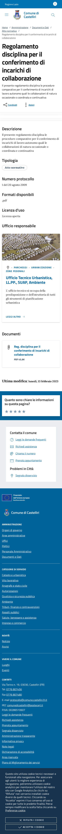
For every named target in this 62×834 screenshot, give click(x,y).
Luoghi (6, 665)
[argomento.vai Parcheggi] (21, 267)
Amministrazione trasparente (18, 736)
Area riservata (10, 757)
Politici (6, 546)
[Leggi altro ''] (15, 316)
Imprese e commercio (14, 623)
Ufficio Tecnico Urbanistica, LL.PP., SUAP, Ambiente (29, 280)
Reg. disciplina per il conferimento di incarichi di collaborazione (32, 350)
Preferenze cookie (15, 810)
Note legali (8, 747)
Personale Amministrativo (16, 551)
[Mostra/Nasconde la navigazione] (7, 15)
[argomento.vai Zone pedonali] (15, 271)
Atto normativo (9, 31)
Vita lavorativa (10, 580)
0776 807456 (14, 689)
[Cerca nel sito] (53, 15)
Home (5, 27)
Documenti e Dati (40, 27)
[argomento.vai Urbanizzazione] (42, 267)
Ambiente (7, 602)
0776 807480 (14, 695)
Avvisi (5, 647)
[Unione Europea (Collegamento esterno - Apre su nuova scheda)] (31, 498)
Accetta (31, 827)
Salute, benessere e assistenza (19, 618)
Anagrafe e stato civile (14, 586)
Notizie (6, 641)
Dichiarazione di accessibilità (18, 752)
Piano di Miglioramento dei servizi (21, 762)
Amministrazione (20, 27)
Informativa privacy (13, 741)
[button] (11, 4)
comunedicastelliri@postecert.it (25, 705)
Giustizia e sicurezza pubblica (18, 596)
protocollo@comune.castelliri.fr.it (28, 700)
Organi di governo (12, 530)
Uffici (5, 541)
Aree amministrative (13, 535)
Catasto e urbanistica (14, 575)
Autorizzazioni (10, 591)
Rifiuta (31, 820)
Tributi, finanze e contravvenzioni (21, 607)
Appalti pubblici (10, 612)
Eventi (5, 670)
